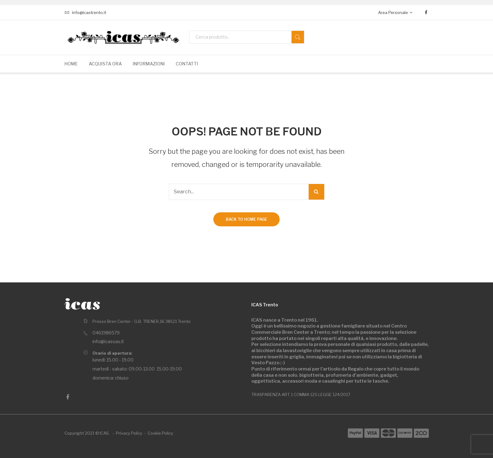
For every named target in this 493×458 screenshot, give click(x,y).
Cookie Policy (160, 433)
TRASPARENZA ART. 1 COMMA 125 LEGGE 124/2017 (300, 394)
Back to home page (246, 219)
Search (298, 37)
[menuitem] (71, 64)
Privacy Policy (129, 433)
